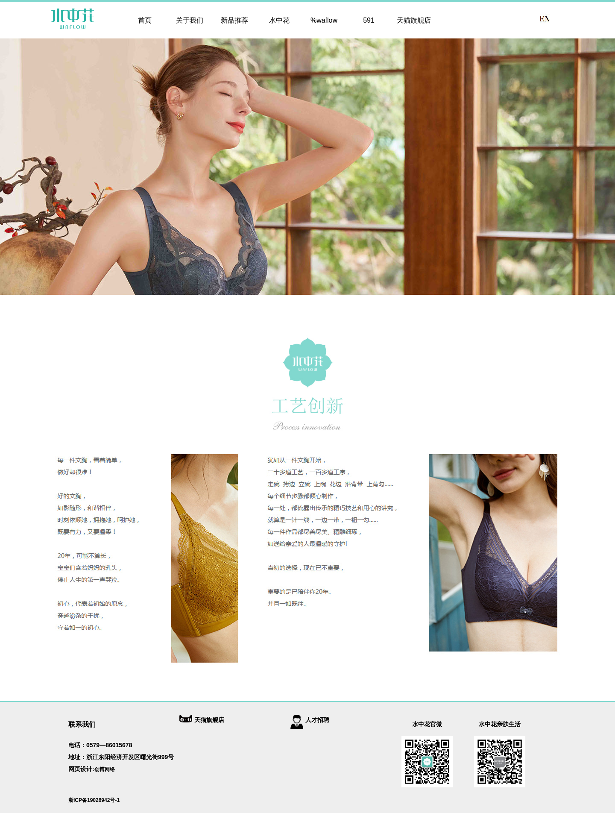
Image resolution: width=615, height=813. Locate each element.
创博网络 (104, 769)
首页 (145, 20)
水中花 (279, 20)
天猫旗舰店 (414, 20)
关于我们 (189, 20)
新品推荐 (234, 20)
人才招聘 (317, 719)
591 (369, 20)
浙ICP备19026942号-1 (94, 800)
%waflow (323, 20)
